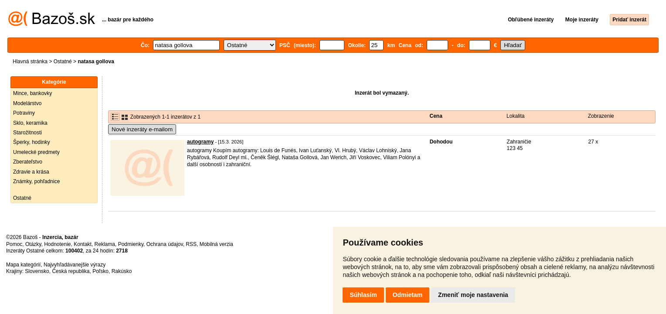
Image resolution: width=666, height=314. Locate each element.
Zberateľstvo (27, 162)
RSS (191, 244)
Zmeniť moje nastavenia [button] (473, 294)
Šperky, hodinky (31, 142)
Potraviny (24, 113)
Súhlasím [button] (363, 294)
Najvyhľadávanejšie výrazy (74, 265)
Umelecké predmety (36, 152)
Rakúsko (122, 271)
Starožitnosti (27, 133)
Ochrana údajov (164, 244)
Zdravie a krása (31, 172)
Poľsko (100, 271)
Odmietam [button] (407, 294)
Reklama (105, 244)
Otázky (33, 244)
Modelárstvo (27, 103)
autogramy (200, 142)
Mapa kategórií (23, 265)
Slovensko (37, 271)
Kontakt (83, 244)
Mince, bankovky (32, 93)
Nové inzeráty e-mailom (142, 129)
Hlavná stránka (30, 61)
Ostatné (63, 61)
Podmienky (130, 244)
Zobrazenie (601, 116)
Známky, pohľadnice (36, 181)
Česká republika (70, 271)
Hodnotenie (57, 244)
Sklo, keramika (30, 123)
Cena (436, 116)
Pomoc (14, 244)
